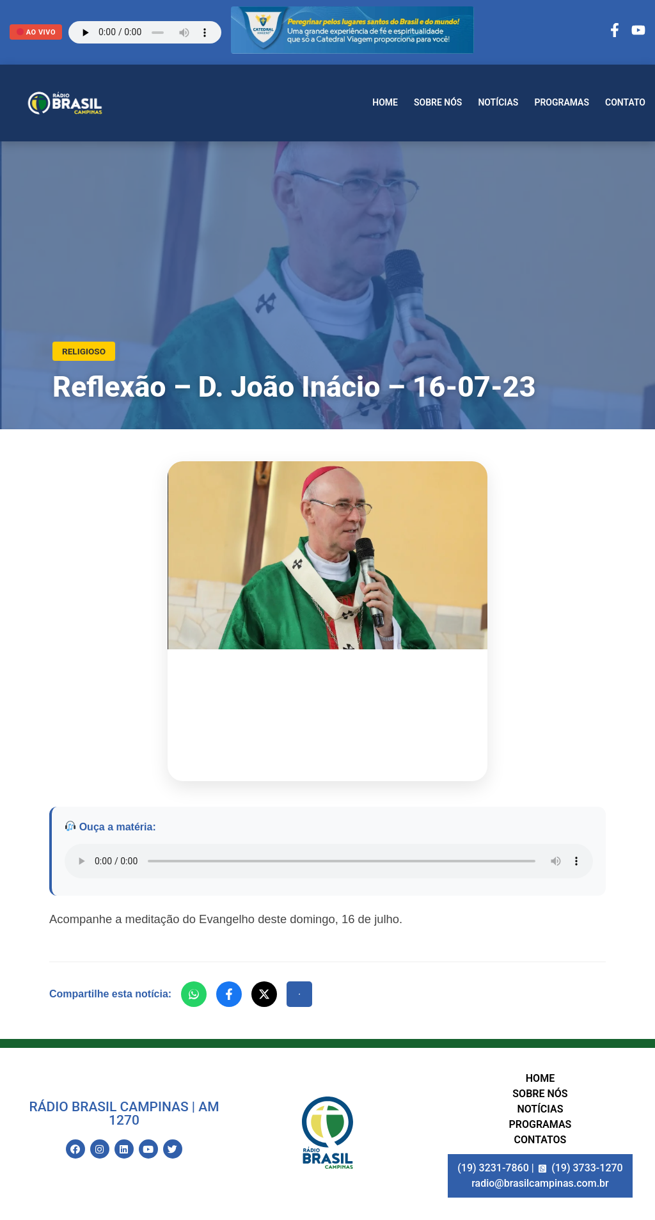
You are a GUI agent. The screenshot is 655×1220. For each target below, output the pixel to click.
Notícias (498, 102)
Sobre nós (438, 102)
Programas (561, 102)
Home (385, 102)
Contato (625, 102)
